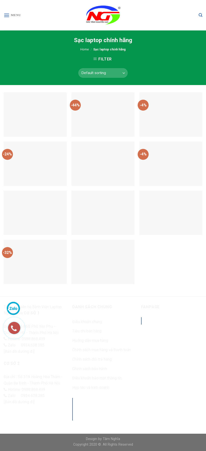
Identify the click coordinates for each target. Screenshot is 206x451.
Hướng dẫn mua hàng (90, 340)
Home (84, 49)
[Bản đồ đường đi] (19, 351)
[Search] (200, 15)
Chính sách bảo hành (89, 368)
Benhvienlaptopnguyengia (177, 321)
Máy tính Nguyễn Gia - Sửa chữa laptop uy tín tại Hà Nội (104, 409)
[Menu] (12, 15)
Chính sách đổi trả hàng (92, 359)
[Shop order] (103, 73)
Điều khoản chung (87, 321)
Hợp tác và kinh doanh (90, 387)
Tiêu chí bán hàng (87, 331)
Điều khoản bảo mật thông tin (97, 378)
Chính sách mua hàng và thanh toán (101, 349)
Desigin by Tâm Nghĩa (103, 439)
